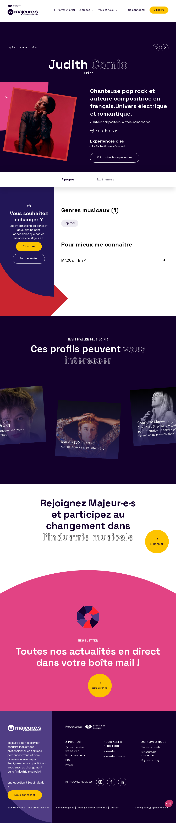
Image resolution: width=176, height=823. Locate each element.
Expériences (105, 179)
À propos (68, 179)
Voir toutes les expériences (114, 157)
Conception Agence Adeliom (151, 808)
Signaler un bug (150, 760)
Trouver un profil (150, 747)
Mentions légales (65, 808)
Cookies (114, 808)
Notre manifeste (75, 755)
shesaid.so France (114, 756)
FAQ (67, 760)
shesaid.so (109, 751)
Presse (69, 765)
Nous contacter (24, 795)
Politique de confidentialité (92, 808)
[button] (4, 423)
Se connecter (136, 10)
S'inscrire (159, 10)
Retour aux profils (23, 48)
